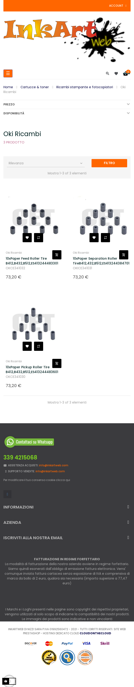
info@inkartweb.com (53, 465)
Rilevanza (46, 163)
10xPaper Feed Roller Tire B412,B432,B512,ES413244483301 (29, 261)
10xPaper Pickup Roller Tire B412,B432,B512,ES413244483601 (29, 369)
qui (68, 480)
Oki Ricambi (14, 253)
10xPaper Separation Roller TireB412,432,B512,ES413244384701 (96, 261)
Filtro (109, 163)
